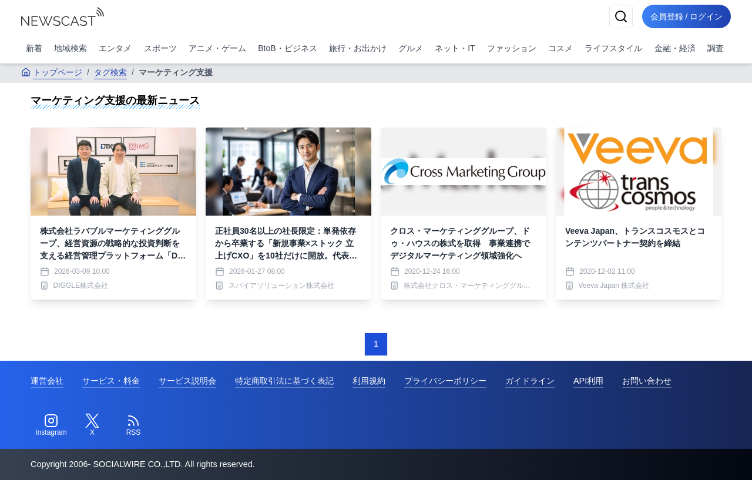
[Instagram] (51, 425)
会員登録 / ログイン (685, 16)
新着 (34, 48)
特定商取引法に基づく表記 (284, 380)
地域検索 (70, 48)
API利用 (588, 380)
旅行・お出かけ (358, 48)
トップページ (51, 72)
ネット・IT (455, 48)
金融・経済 (675, 48)
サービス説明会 (187, 380)
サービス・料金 (111, 380)
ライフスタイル (613, 48)
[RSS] (133, 425)
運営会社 (47, 380)
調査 (715, 48)
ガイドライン (530, 380)
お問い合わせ (647, 380)
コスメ (560, 48)
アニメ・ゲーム (217, 48)
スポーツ (160, 48)
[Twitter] (92, 425)
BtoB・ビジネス (287, 48)
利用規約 (368, 380)
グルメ (410, 48)
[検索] (618, 16)
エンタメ (115, 48)
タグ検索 (110, 72)
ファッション (511, 48)
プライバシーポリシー (445, 380)
